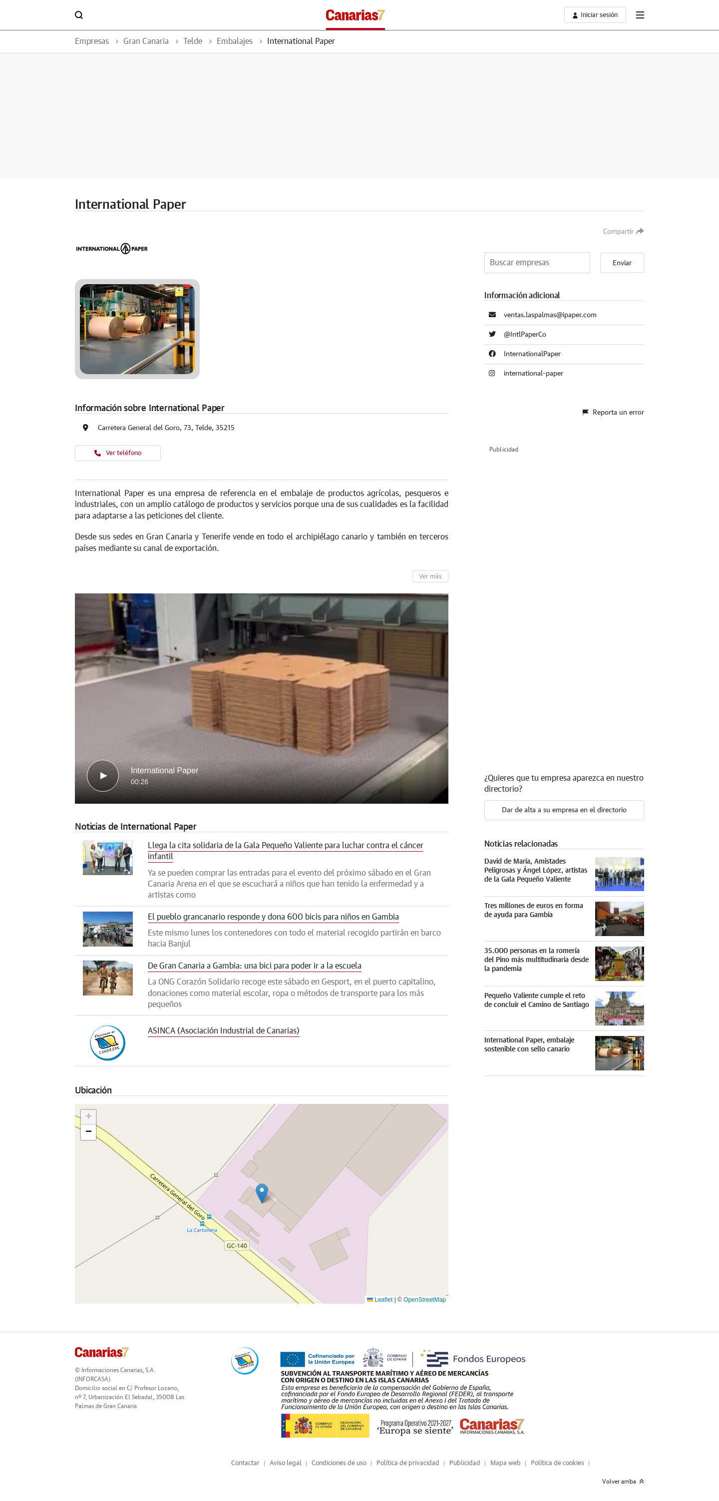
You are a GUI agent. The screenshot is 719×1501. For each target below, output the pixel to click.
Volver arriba (623, 1482)
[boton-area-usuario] (595, 15)
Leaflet (379, 1299)
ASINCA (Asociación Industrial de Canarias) (224, 1031)
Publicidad (464, 1463)
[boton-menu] (640, 14)
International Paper (301, 41)
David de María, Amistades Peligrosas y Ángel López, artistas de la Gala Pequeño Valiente (535, 870)
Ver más (430, 576)
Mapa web (505, 1463)
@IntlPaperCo (525, 334)
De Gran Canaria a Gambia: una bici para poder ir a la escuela (254, 966)
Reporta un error (613, 412)
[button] (262, 1193)
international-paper (533, 373)
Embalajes (235, 41)
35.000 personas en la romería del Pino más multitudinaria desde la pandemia (536, 960)
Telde (192, 41)
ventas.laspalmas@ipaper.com (550, 315)
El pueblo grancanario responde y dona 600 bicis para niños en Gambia (273, 917)
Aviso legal (286, 1463)
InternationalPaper (532, 354)
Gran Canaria (146, 41)
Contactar (245, 1463)
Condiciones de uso (339, 1463)
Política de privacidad (407, 1463)
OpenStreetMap (424, 1299)
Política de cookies (557, 1463)
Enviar (622, 263)
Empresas (92, 41)
